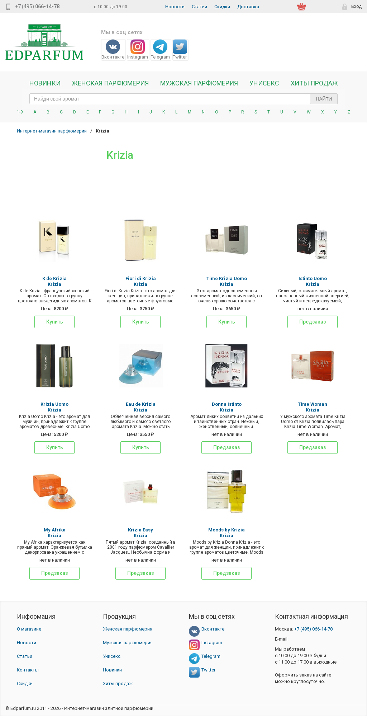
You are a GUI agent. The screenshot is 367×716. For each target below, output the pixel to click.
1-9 (20, 112)
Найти (324, 99)
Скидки (222, 6)
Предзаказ (312, 322)
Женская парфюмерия (127, 629)
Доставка (248, 6)
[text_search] (183, 98)
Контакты (28, 670)
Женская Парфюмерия (110, 83)
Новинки (45, 83)
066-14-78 (313, 629)
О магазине (29, 629)
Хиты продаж (314, 83)
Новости (175, 6)
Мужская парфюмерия (199, 83)
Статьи (199, 6)
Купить (54, 322)
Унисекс (264, 83)
